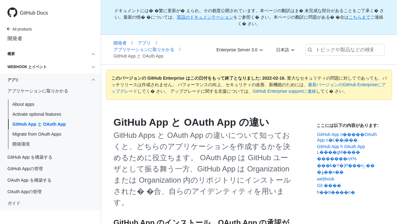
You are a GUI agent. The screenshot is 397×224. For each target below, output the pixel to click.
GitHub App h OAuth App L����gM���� (341, 149)
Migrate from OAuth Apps (36, 134)
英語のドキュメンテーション (205, 17)
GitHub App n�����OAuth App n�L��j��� (347, 137)
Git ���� (329, 185)
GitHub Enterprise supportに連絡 (284, 91)
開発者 (14, 38)
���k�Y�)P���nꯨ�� (346, 165)
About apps (23, 104)
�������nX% (337, 158)
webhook (325, 178)
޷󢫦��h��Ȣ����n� (336, 192)
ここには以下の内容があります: (347, 125)
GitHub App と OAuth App (39, 124)
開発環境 (21, 144)
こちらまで (359, 17)
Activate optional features (36, 114)
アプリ (147, 42)
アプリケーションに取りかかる (147, 49)
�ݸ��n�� (330, 172)
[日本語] (285, 49)
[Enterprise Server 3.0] (240, 49)
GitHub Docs (34, 13)
